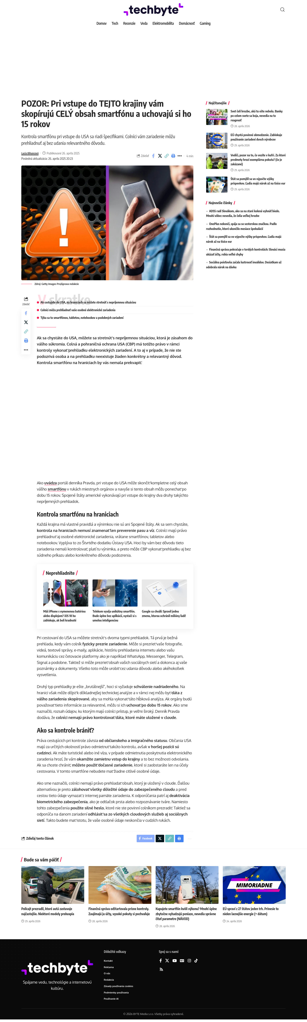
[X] (167, 961)
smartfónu (58, 489)
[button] (282, 9)
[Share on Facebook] (153, 155)
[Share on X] (160, 155)
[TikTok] (196, 961)
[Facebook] (160, 961)
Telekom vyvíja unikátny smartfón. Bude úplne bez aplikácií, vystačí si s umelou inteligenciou (115, 615)
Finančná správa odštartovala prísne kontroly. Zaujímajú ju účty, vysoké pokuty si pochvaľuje (119, 914)
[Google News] (182, 961)
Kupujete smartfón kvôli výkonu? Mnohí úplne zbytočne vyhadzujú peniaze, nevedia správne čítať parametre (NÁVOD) (186, 914)
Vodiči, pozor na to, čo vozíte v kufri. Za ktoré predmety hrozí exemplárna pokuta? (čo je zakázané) (258, 156)
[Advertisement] (153, 60)
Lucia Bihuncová (31, 153)
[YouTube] (174, 961)
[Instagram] (189, 961)
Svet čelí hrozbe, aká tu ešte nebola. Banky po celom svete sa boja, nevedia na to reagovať (257, 112)
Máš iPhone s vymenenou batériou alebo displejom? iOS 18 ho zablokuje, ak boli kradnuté (65, 615)
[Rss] (161, 970)
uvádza (51, 483)
